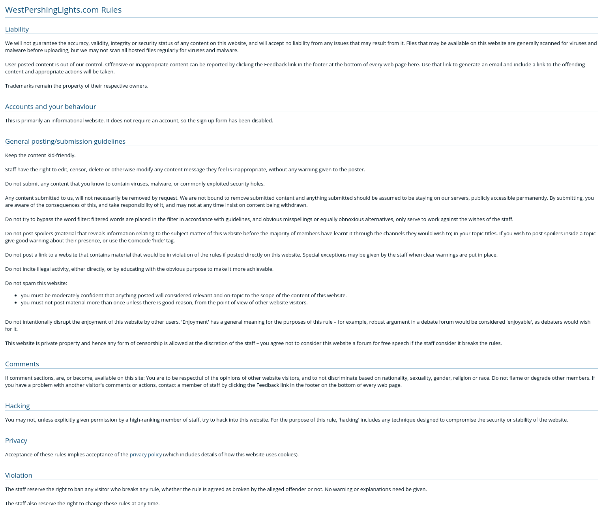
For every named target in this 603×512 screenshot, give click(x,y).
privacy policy (146, 454)
